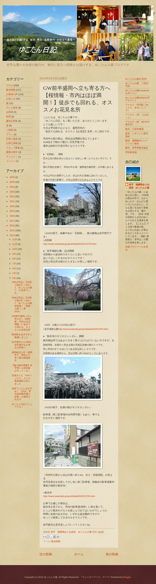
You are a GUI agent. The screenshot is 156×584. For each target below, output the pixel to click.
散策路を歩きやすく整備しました (22, 335)
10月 (15, 249)
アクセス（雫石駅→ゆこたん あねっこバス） (136, 108)
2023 (12, 191)
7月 (14, 263)
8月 (14, 258)
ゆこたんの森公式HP (136, 79)
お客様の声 (12, 94)
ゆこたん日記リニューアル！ (22, 405)
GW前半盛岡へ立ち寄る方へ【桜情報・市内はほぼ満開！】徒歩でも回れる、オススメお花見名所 (22, 323)
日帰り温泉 (12, 139)
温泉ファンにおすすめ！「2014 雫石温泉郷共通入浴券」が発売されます (22, 394)
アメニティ (12, 156)
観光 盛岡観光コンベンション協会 (136, 142)
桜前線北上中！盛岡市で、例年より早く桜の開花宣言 (22, 356)
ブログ (9, 85)
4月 (14, 278)
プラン (9, 134)
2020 (12, 206)
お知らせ (10, 98)
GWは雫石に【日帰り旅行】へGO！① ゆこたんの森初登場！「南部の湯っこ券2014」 (22, 304)
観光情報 (55, 541)
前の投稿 (112, 554)
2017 (12, 220)
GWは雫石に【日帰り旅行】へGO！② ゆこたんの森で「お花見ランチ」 (22, 287)
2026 (12, 177)
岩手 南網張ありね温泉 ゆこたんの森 (139, 186)
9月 (14, 254)
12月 (15, 239)
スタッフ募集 (13, 147)
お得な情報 (12, 143)
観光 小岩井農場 (134, 129)
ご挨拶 (9, 130)
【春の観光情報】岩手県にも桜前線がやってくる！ (22, 368)
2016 (12, 225)
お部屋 (9, 112)
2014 (12, 235)
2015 (12, 230)
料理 (8, 116)
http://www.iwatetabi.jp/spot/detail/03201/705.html (69, 496)
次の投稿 (45, 554)
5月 (14, 273)
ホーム (79, 554)
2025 (12, 182)
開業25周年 (12, 152)
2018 (12, 216)
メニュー (10, 161)
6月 (14, 268)
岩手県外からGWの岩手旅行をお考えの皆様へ (22, 345)
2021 (12, 201)
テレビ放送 (12, 107)
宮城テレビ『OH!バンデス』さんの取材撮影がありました (22, 379)
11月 (15, 244)
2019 (12, 211)
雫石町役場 (131, 152)
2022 (12, 196)
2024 (12, 186)
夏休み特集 (12, 121)
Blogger (127, 577)
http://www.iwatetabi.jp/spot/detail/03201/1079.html (69, 244)
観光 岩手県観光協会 (136, 147)
